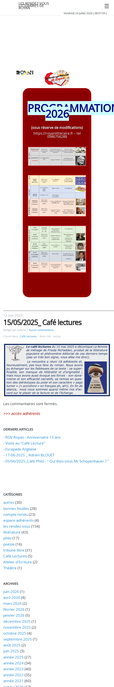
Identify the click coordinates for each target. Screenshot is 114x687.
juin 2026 (11, 591)
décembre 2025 (17, 621)
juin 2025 (11, 650)
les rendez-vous (16, 526)
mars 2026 (12, 603)
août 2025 (12, 645)
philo (7, 538)
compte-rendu (15, 514)
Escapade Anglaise (20, 449)
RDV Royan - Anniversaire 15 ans (33, 437)
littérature (12, 532)
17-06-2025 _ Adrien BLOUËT (29, 454)
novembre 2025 (17, 627)
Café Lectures (28, 336)
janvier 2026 (14, 615)
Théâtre (10, 567)
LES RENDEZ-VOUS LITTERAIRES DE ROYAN (34, 5)
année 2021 (13, 680)
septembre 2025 (17, 639)
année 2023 (13, 668)
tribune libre (13, 550)
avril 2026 (11, 597)
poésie (9, 544)
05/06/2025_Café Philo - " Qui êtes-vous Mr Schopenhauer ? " (57, 461)
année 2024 (13, 663)
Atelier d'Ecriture (17, 561)
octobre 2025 (14, 633)
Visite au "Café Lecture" (25, 443)
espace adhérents (18, 520)
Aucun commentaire (41, 330)
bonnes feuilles (16, 508)
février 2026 (14, 609)
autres (8, 502)
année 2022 (13, 674)
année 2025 (13, 657)
